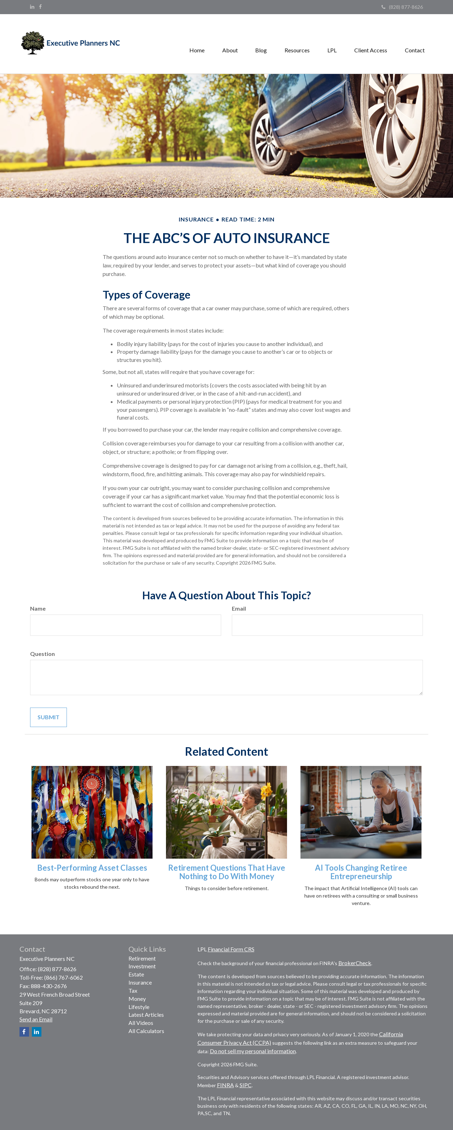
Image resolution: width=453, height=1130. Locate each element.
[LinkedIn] (32, 6)
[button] (229, 44)
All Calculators (146, 1030)
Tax (132, 990)
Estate (136, 974)
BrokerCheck (354, 962)
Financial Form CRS (231, 949)
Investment (142, 966)
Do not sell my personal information (253, 1051)
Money (137, 998)
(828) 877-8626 (402, 7)
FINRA (225, 1085)
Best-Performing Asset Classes (92, 867)
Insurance (140, 982)
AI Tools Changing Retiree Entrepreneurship (361, 872)
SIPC (246, 1085)
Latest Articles (146, 1014)
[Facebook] (40, 6)
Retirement (142, 958)
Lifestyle (138, 1006)
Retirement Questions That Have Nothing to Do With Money (226, 872)
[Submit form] (48, 717)
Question (42, 653)
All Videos (140, 1022)
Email (239, 608)
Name (38, 608)
